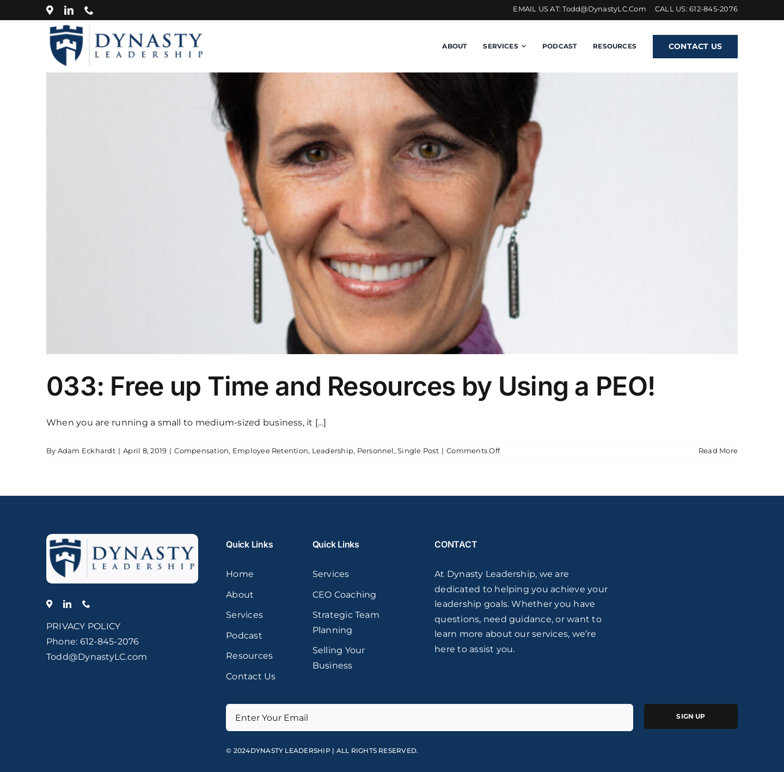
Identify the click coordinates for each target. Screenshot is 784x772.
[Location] (49, 10)
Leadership (332, 450)
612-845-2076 (713, 8)
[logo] (122, 538)
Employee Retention (270, 450)
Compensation (201, 450)
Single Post (418, 450)
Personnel (375, 450)
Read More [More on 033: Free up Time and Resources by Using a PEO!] (718, 450)
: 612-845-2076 (107, 641)
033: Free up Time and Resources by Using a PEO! (350, 386)
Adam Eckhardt (86, 450)
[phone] (89, 10)
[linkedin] (69, 10)
